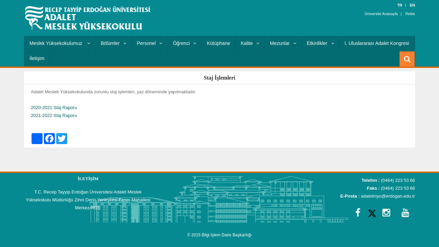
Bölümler (113, 43)
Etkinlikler (320, 43)
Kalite (250, 43)
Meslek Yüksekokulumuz (59, 43)
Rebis (410, 14)
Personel (149, 43)
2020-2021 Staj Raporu (54, 107)
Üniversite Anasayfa (381, 14)
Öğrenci (184, 43)
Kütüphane (218, 43)
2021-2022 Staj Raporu (54, 115)
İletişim (37, 58)
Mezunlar (283, 43)
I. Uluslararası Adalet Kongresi (377, 43)
